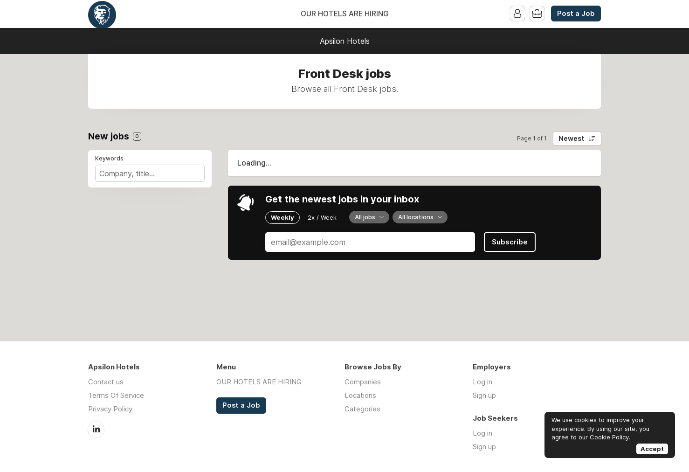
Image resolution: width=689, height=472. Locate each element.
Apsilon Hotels (345, 41)
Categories (362, 408)
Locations (360, 395)
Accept (652, 448)
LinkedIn (96, 429)
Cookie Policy (609, 437)
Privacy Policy (110, 408)
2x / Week (322, 217)
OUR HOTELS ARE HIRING (345, 13)
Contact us (106, 381)
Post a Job (576, 13)
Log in (482, 381)
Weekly (282, 217)
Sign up (484, 395)
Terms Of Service (116, 395)
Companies (362, 381)
